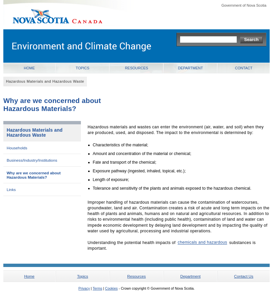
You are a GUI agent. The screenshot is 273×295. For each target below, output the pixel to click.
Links (11, 189)
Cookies (111, 288)
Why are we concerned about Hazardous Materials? (34, 175)
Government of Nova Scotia (243, 5)
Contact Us (243, 276)
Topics (83, 68)
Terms (97, 288)
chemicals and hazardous (202, 242)
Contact (243, 68)
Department (190, 68)
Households (17, 148)
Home (29, 68)
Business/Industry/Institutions (32, 160)
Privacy (84, 288)
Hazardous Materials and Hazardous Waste (35, 133)
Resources (136, 68)
